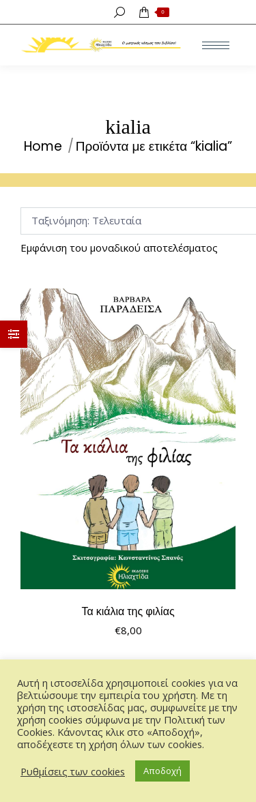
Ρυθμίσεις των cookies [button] (72, 771)
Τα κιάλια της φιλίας (127, 611)
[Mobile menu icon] (216, 45)
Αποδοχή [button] (162, 770)
